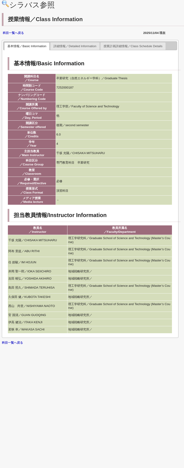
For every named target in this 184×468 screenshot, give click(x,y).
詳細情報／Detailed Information (75, 46)
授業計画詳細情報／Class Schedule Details (133, 46)
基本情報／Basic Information (26, 46)
